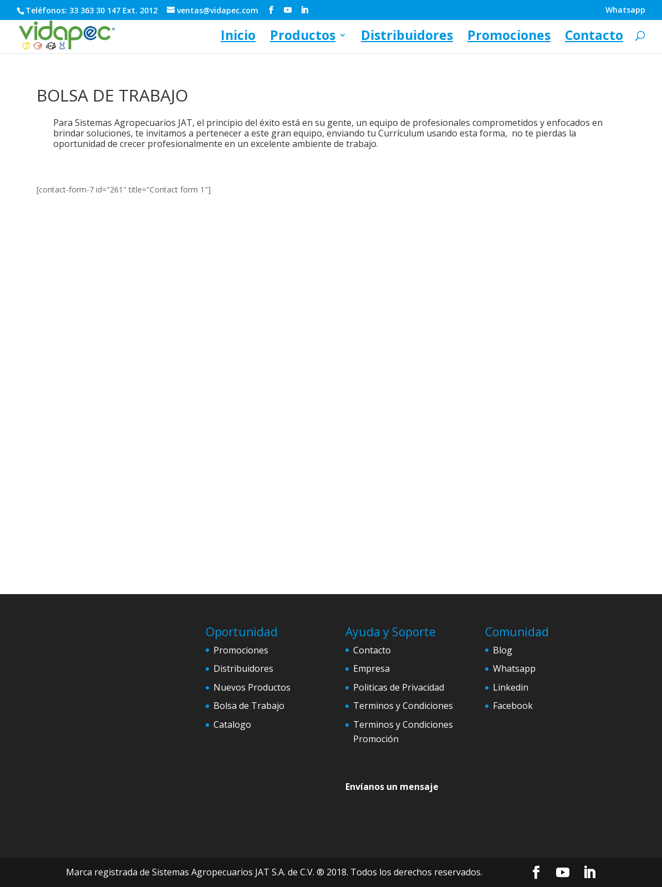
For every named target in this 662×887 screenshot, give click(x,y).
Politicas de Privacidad (398, 687)
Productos (302, 37)
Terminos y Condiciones (403, 706)
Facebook (513, 706)
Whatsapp (625, 10)
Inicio (238, 37)
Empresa (371, 668)
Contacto (594, 37)
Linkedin (510, 687)
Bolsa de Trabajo (248, 706)
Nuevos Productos (252, 687)
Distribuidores (407, 37)
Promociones (509, 37)
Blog (502, 650)
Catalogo (232, 724)
